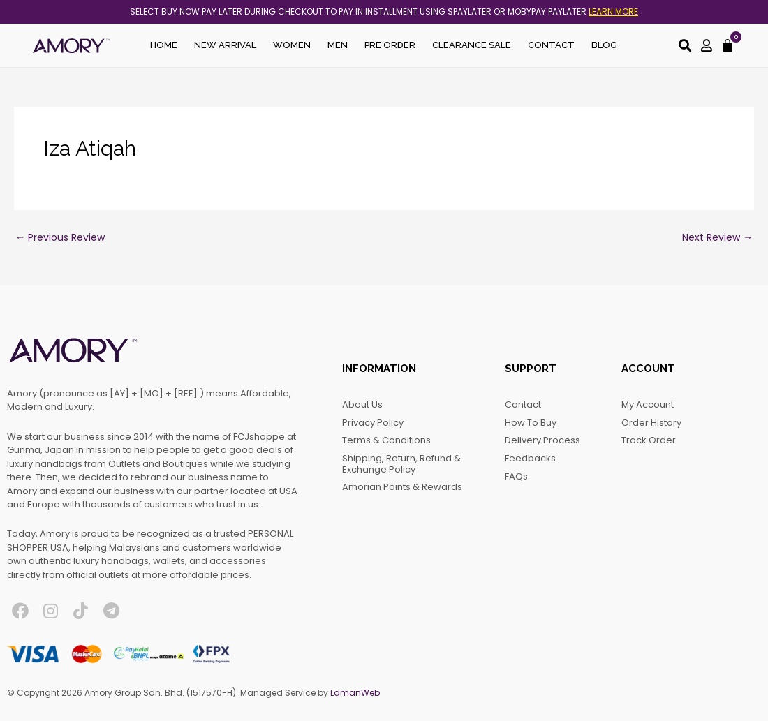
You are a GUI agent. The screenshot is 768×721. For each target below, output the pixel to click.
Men (337, 45)
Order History (651, 422)
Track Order (648, 440)
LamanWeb (355, 693)
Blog (604, 45)
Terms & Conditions (386, 440)
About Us (362, 404)
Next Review (717, 237)
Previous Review (60, 237)
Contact (551, 45)
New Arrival (225, 45)
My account (647, 404)
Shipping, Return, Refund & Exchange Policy (401, 464)
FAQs (516, 476)
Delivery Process (542, 440)
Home (163, 45)
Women (292, 45)
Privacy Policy (373, 422)
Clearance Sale (471, 45)
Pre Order (389, 45)
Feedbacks (530, 458)
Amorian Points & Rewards (402, 486)
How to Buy (530, 422)
